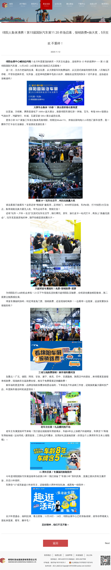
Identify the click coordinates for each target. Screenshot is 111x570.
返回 (55, 543)
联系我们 (47, 555)
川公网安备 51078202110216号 (81, 562)
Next (107, 543)
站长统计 (88, 566)
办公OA (89, 555)
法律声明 (68, 555)
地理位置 (58, 555)
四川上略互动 (57, 566)
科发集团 (79, 555)
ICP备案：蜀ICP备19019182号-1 (55, 562)
